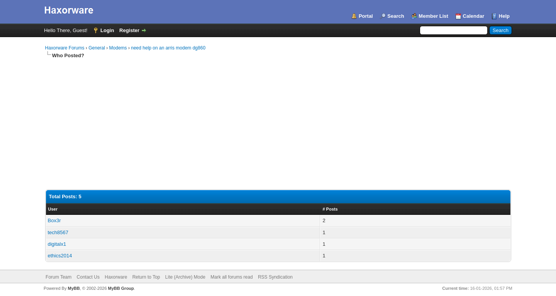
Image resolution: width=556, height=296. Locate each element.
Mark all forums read (231, 277)
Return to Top (146, 277)
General (96, 48)
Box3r (54, 220)
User (53, 209)
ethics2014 (60, 256)
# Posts (329, 209)
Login (107, 30)
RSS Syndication (275, 277)
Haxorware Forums (65, 48)
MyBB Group (121, 288)
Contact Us (88, 277)
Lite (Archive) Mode (185, 277)
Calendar (474, 16)
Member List (433, 16)
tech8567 (58, 232)
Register (129, 30)
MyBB (74, 288)
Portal (366, 16)
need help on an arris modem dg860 (168, 48)
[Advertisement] (278, 117)
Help (504, 16)
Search (395, 16)
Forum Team (58, 277)
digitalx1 (57, 244)
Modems (118, 48)
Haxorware (116, 277)
